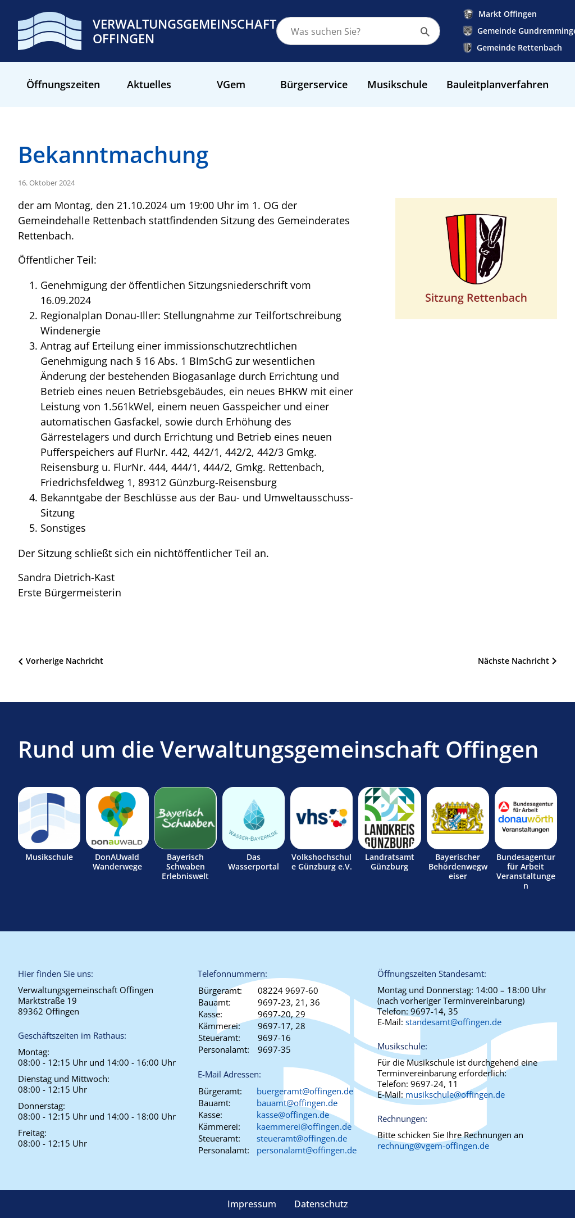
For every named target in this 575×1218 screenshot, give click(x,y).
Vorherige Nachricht (64, 660)
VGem (231, 84)
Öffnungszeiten (63, 84)
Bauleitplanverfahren (497, 84)
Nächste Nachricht (513, 660)
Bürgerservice (314, 84)
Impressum (251, 1204)
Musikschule (397, 84)
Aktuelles (149, 84)
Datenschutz (321, 1204)
